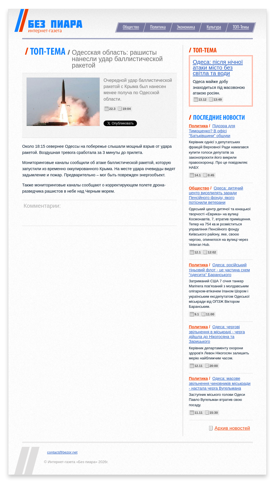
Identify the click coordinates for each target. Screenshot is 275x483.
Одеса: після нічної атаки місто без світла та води (218, 67)
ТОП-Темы (241, 27)
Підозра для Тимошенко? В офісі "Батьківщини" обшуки (212, 131)
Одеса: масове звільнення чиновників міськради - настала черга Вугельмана (220, 383)
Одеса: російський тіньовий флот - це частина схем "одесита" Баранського (219, 270)
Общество (130, 27)
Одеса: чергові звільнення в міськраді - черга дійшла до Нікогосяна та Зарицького (217, 334)
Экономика (186, 27)
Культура (213, 27)
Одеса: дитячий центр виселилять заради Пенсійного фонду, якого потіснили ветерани (216, 195)
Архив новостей (232, 428)
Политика (158, 27)
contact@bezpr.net (62, 452)
